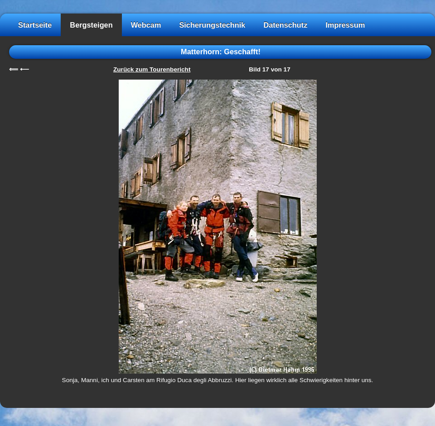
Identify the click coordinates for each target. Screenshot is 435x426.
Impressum (345, 25)
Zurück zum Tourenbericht (151, 69)
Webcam (146, 25)
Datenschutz (285, 25)
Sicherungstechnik (212, 25)
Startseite (35, 25)
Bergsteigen (91, 25)
